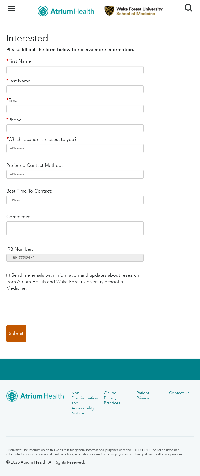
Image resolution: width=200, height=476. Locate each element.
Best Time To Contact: (29, 191)
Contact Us (179, 392)
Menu (12, 6)
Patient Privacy (142, 395)
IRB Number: (19, 249)
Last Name (18, 81)
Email (13, 100)
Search (186, 6)
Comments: (18, 217)
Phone (14, 120)
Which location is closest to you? (41, 139)
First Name (18, 61)
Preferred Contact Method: (34, 165)
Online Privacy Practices (112, 397)
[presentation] (45, 308)
